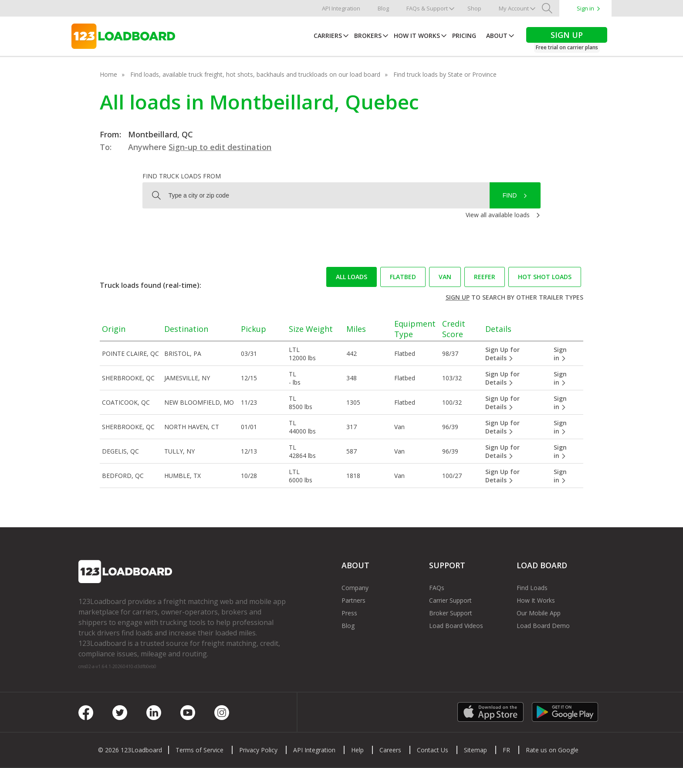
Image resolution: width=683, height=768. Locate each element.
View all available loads (498, 215)
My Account (514, 8)
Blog (383, 8)
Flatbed (403, 277)
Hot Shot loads (544, 277)
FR (506, 750)
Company (355, 588)
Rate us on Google (552, 750)
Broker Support (450, 613)
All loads (351, 277)
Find (510, 195)
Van (445, 277)
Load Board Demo (543, 625)
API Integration (341, 8)
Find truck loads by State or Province (445, 74)
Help (357, 750)
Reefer (484, 277)
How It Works (417, 35)
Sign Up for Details (502, 353)
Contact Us (432, 750)
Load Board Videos (456, 625)
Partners (353, 600)
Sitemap (475, 750)
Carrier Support (450, 600)
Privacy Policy (258, 750)
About (496, 35)
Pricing (464, 35)
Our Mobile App (539, 613)
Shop (474, 8)
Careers (390, 750)
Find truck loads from (181, 176)
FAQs (436, 588)
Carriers (328, 35)
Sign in (585, 8)
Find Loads (532, 588)
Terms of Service (199, 750)
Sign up (458, 297)
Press (349, 613)
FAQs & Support (427, 8)
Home (108, 74)
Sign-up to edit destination (220, 147)
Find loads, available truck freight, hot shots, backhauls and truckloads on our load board (255, 74)
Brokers (368, 35)
